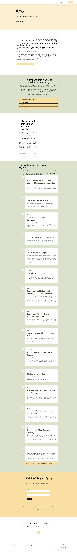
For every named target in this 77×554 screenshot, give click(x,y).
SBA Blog (60, 2)
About (50, 2)
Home (46, 2)
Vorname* (29, 489)
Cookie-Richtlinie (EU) (62, 547)
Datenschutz (64, 546)
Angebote (54, 2)
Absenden (29, 499)
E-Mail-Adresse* (30, 493)
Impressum (64, 544)
